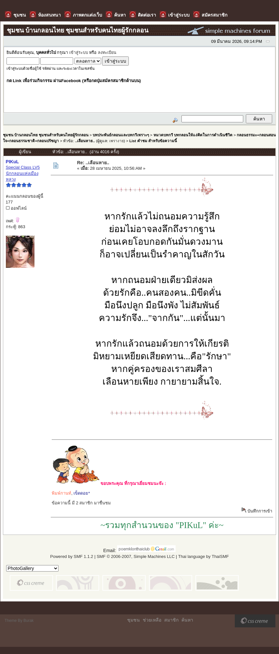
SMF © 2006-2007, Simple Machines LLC (136, 556)
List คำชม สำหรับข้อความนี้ (153, 141)
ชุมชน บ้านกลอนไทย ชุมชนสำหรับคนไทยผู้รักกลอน (45, 135)
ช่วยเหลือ (152, 620)
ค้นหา (187, 620)
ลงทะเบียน (107, 52)
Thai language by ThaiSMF (203, 556)
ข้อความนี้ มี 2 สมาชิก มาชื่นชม (81, 502)
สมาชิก (171, 620)
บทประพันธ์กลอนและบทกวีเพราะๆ (121, 135)
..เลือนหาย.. (85, 141)
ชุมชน (133, 620)
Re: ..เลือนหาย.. (93, 162)
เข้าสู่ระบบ (78, 52)
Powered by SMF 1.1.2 (71, 556)
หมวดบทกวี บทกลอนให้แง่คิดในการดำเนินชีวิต (192, 135)
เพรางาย (116, 141)
